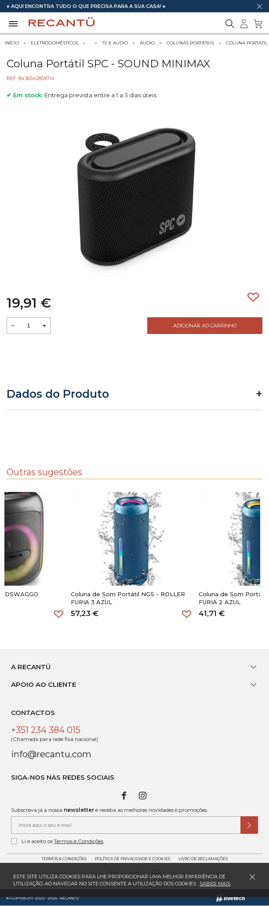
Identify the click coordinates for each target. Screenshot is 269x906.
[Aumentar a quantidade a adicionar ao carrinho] (44, 325)
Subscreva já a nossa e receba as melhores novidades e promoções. (109, 810)
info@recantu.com (51, 754)
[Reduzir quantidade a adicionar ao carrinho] (13, 325)
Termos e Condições (78, 841)
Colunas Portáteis (190, 43)
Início (12, 43)
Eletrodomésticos (54, 43)
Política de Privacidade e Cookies (132, 858)
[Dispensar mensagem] (259, 6)
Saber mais (215, 883)
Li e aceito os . (58, 841)
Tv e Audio (115, 43)
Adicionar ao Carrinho (204, 326)
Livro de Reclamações (203, 858)
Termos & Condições (64, 858)
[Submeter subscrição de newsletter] (249, 825)
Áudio (147, 43)
